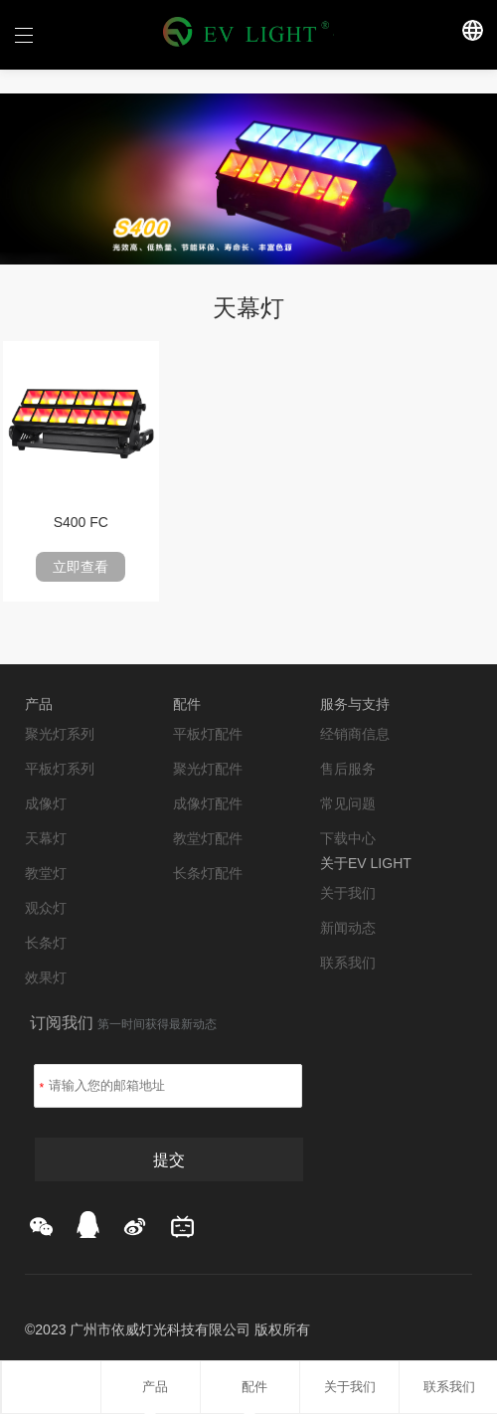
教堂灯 (46, 873)
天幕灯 (46, 838)
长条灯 (46, 943)
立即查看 (80, 567)
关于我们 (348, 893)
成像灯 (46, 803)
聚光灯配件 (208, 769)
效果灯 (46, 977)
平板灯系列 (59, 769)
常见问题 (348, 803)
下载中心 (348, 838)
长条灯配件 (208, 873)
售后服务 (348, 769)
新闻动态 (348, 928)
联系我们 (348, 963)
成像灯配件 (208, 803)
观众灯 (46, 908)
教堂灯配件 (208, 838)
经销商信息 (355, 734)
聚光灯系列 (59, 734)
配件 (250, 1386)
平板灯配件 (208, 734)
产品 (150, 1386)
